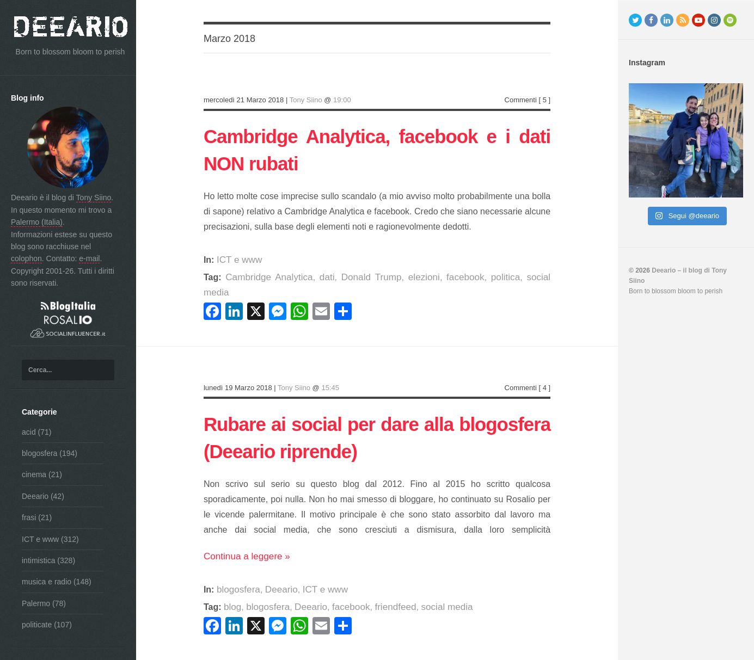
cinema (34, 474)
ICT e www (40, 539)
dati (316, 277)
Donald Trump (354, 277)
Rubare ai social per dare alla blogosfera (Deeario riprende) (377, 421)
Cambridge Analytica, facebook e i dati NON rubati (377, 148)
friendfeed (385, 595)
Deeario (35, 496)
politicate (37, 624)
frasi (29, 517)
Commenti (521, 100)
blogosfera (39, 453)
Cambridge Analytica (264, 277)
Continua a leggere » (244, 545)
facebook (439, 277)
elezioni (401, 277)
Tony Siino (94, 197)
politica (475, 277)
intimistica (38, 560)
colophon (26, 258)
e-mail (89, 258)
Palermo (36, 603)
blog (232, 595)
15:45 (330, 372)
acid (29, 432)
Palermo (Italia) (37, 222)
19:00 (342, 100)
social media (517, 277)
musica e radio (46, 581)
